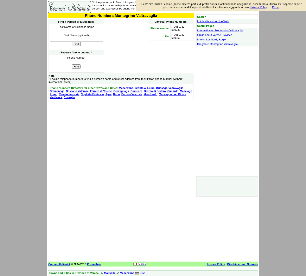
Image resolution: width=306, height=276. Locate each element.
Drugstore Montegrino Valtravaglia (217, 44)
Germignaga (121, 91)
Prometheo (94, 264)
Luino (150, 88)
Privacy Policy (258, 7)
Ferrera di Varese (101, 91)
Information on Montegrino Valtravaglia (220, 30)
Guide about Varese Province (214, 35)
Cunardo (172, 91)
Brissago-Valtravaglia (169, 88)
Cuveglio (69, 97)
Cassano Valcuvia (77, 91)
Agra (109, 94)
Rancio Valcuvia (69, 94)
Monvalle (110, 273)
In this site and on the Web (213, 21)
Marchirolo (150, 94)
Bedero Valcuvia (131, 94)
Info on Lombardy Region (212, 39)
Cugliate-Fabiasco (92, 94)
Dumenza (136, 91)
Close (275, 7)
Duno (116, 94)
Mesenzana (126, 88)
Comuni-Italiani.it (59, 264)
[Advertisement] (121, 130)
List (142, 273)
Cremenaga (57, 91)
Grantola (140, 88)
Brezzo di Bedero (155, 91)
